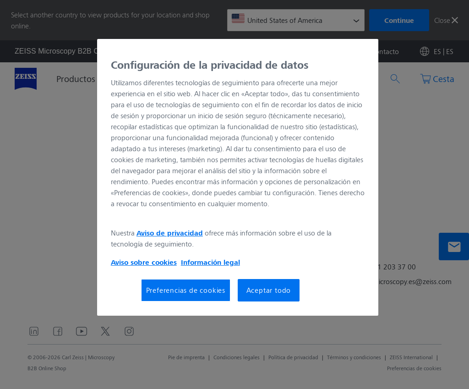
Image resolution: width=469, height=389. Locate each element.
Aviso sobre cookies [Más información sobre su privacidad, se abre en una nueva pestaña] (144, 262)
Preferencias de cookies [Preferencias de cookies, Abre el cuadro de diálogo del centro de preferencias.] (185, 290)
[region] (237, 177)
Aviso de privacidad (169, 232)
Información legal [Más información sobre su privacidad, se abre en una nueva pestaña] (210, 262)
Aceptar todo (268, 290)
